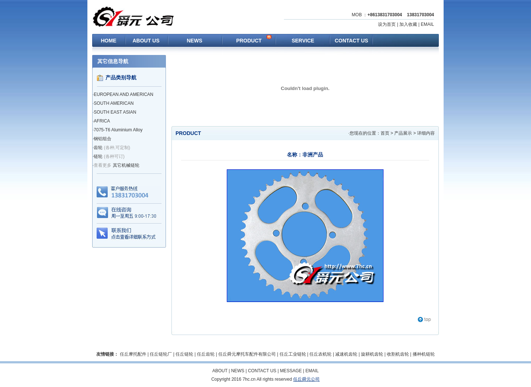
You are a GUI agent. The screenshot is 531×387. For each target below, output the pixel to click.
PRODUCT (248, 41)
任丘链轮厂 (161, 354)
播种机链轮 (424, 354)
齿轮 (98, 147)
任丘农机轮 (320, 354)
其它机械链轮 (126, 165)
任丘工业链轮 (293, 354)
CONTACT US (351, 41)
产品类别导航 (120, 77)
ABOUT (220, 370)
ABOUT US (145, 41)
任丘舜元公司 (306, 379)
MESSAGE (291, 370)
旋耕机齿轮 (372, 354)
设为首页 (387, 24)
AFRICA (102, 121)
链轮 (98, 156)
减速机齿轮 (346, 354)
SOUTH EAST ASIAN (115, 112)
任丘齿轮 (206, 354)
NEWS (194, 41)
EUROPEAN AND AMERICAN (123, 94)
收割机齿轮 (398, 354)
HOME (109, 41)
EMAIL (427, 24)
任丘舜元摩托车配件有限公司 (247, 354)
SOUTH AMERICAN (113, 103)
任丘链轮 (184, 354)
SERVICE (303, 41)
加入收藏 (408, 24)
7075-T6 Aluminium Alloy (118, 129)
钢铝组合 (102, 138)
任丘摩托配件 (133, 354)
